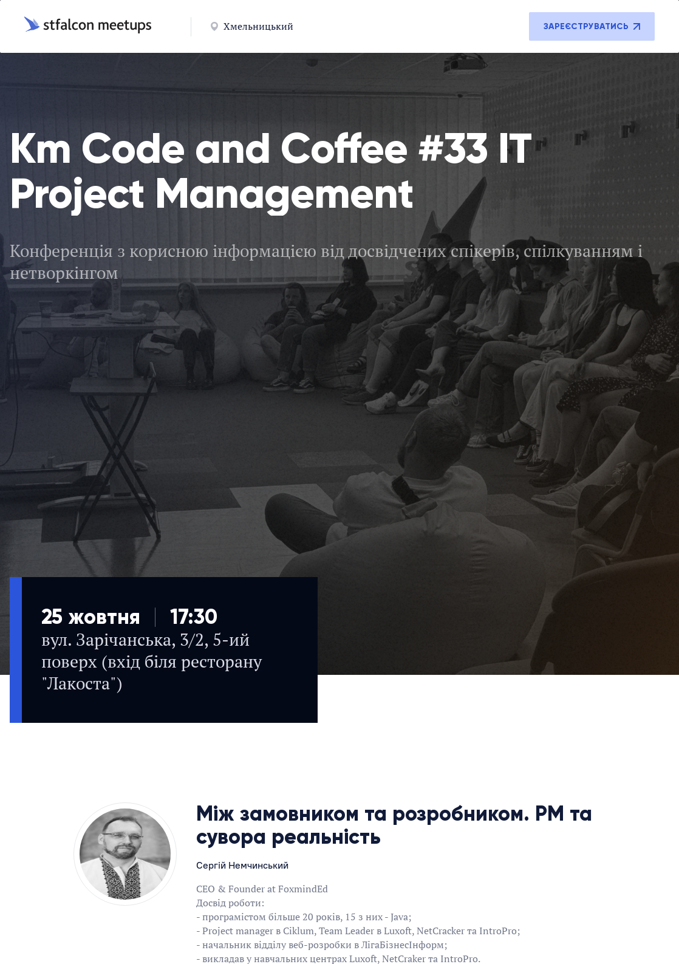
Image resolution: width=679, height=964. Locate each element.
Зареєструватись (592, 26)
